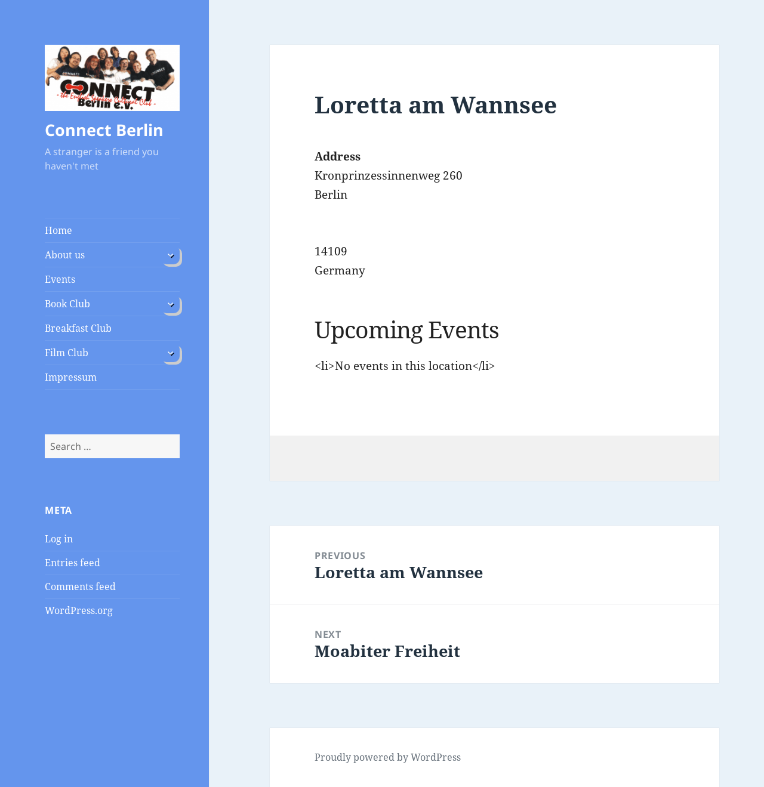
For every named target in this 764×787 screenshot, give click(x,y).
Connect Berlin (104, 130)
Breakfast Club (78, 328)
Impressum (71, 377)
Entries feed (72, 562)
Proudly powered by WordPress (388, 757)
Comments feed (80, 586)
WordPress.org (79, 610)
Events (60, 279)
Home (58, 230)
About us (65, 254)
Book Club (67, 303)
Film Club (66, 352)
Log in (59, 538)
